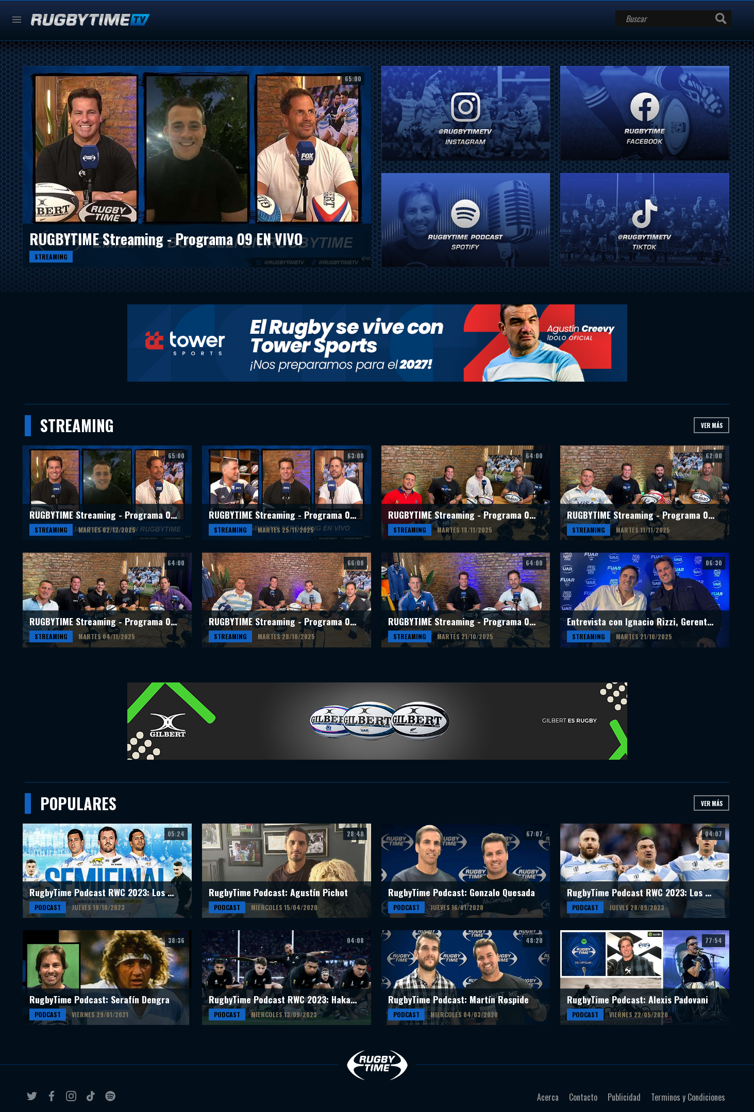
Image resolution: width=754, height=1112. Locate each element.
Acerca (548, 1097)
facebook (53, 1100)
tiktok (92, 1100)
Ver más (712, 425)
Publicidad (624, 1097)
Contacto (583, 1097)
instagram (72, 1100)
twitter (33, 1100)
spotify (112, 1100)
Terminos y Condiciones (688, 1097)
